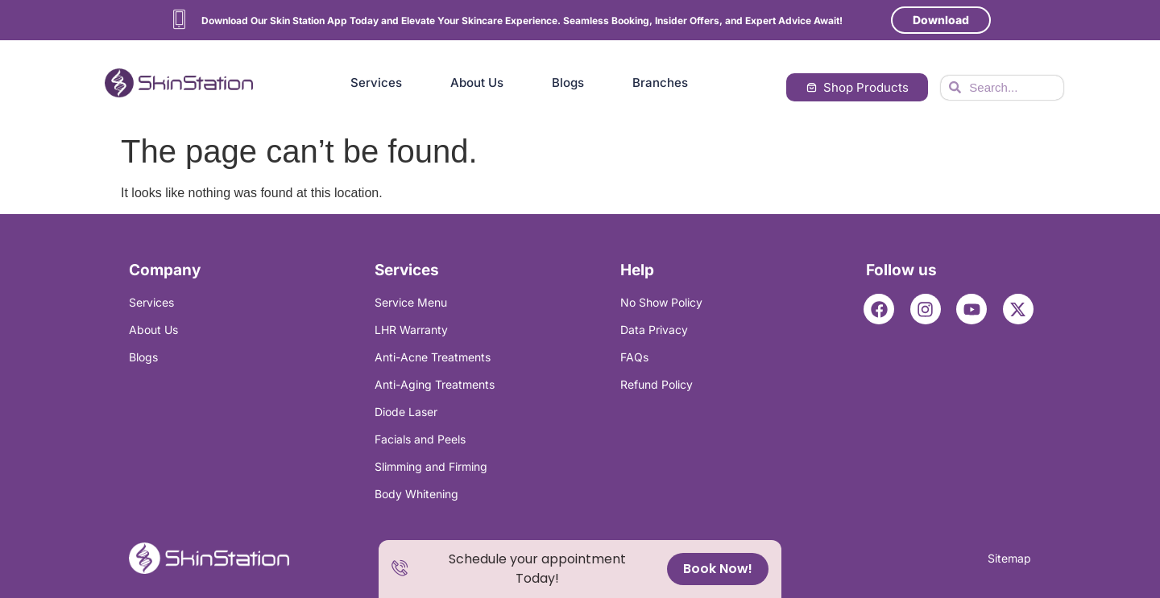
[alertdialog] (580, 569)
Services (376, 82)
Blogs (568, 82)
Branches (660, 82)
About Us (476, 82)
